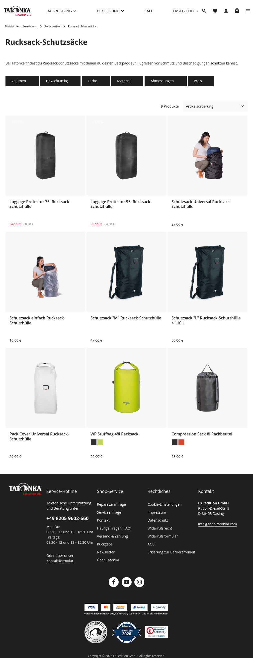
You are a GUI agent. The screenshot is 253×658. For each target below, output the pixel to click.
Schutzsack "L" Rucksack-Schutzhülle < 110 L (206, 321)
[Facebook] (114, 583)
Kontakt (103, 521)
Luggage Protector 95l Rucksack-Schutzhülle (121, 205)
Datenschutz (157, 521)
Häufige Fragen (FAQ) (114, 529)
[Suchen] (204, 11)
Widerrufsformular (161, 537)
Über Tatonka (107, 561)
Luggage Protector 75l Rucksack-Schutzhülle (40, 205)
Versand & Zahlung (112, 537)
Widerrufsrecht (159, 529)
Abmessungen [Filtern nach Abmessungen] (162, 82)
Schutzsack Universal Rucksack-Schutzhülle (201, 205)
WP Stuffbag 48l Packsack (114, 434)
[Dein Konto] (226, 11)
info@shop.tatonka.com (216, 525)
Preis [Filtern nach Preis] (197, 82)
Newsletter (105, 553)
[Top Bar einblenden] (248, 11)
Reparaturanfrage (110, 505)
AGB (151, 545)
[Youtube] (127, 583)
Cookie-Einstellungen (164, 505)
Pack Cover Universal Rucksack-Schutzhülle (39, 437)
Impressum (156, 513)
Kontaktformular (58, 561)
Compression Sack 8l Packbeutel (201, 434)
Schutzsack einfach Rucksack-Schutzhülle (37, 321)
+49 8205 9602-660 (67, 519)
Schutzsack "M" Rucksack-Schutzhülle (125, 318)
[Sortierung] (215, 107)
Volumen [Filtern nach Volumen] (21, 82)
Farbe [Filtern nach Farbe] (94, 82)
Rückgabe (105, 545)
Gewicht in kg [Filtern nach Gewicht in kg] (59, 82)
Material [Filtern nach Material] (125, 82)
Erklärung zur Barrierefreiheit (170, 553)
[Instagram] (139, 583)
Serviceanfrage (108, 513)
